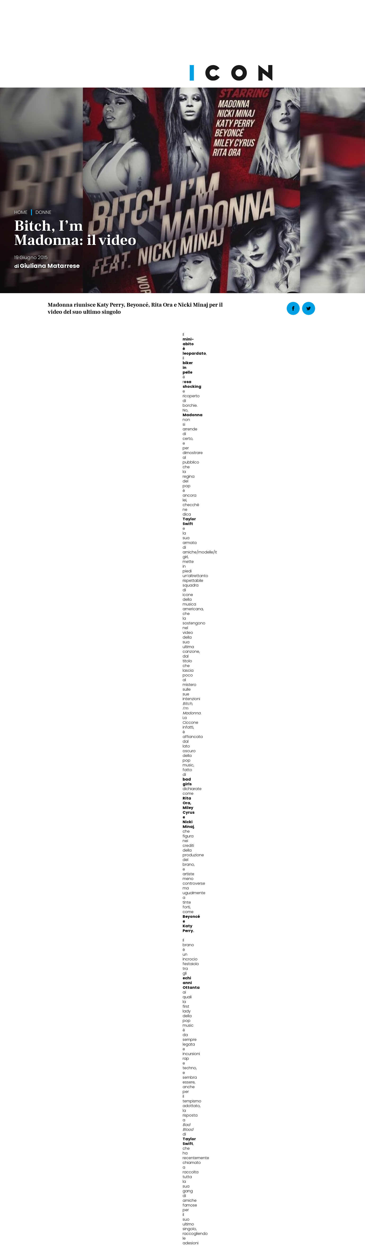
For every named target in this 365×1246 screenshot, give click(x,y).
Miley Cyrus (133, 549)
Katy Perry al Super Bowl (264, 956)
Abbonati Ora (253, 1138)
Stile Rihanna (157, 956)
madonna (107, 549)
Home (20, 212)
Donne (43, 212)
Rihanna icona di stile (76, 956)
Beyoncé (57, 549)
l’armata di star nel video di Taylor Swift (113, 429)
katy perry (82, 549)
